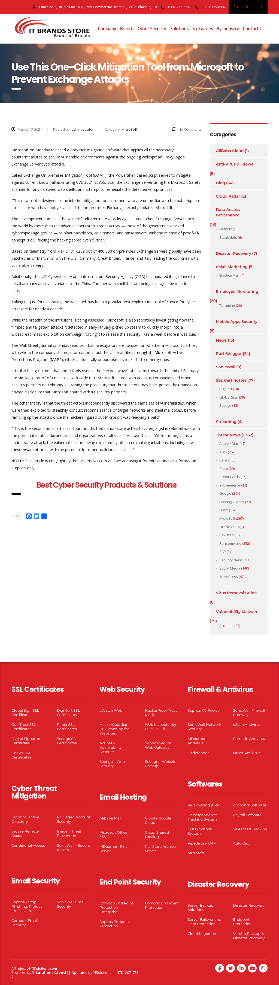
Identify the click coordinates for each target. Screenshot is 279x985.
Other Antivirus (246, 753)
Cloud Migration (202, 933)
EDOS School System (199, 831)
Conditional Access (28, 845)
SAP (222, 551)
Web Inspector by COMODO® (160, 726)
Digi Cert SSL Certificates (68, 712)
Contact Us (254, 29)
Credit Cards (229, 476)
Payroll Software (247, 815)
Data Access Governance (228, 212)
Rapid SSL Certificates (67, 726)
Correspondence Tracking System (202, 817)
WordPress (228, 576)
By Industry (228, 29)
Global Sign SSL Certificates (25, 712)
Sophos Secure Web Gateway (158, 745)
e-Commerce (229, 485)
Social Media (229, 568)
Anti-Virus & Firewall (236, 164)
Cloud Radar (228, 196)
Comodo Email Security (24, 922)
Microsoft (196, 853)
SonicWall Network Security (204, 726)
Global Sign (228, 397)
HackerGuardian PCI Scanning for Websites (114, 728)
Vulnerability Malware (237, 611)
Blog (220, 183)
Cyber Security (152, 29)
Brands (127, 29)
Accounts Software (249, 805)
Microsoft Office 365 (113, 834)
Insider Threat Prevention (69, 833)
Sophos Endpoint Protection (114, 923)
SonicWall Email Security (71, 904)
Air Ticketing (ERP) (204, 805)
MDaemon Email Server (114, 848)
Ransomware (230, 543)
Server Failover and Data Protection (205, 921)
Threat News (228, 435)
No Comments (187, 129)
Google (225, 493)
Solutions (179, 29)
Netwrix (225, 229)
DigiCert (225, 388)
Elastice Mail (229, 275)
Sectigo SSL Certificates (67, 740)
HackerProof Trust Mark (161, 712)
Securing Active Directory (25, 819)
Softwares (202, 29)
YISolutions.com (44, 968)
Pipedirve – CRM (202, 843)
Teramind (227, 305)
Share (16, 516)
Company (107, 29)
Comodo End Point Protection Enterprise (116, 907)
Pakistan (226, 535)
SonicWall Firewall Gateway (249, 712)
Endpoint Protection (242, 921)
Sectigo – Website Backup (160, 763)
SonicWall (225, 367)
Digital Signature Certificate (26, 740)
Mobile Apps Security (236, 321)
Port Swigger (229, 353)
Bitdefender (198, 753)
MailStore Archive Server (160, 848)
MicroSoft (227, 518)
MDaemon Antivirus (197, 740)
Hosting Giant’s (231, 501)
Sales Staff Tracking (250, 829)
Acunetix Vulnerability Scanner (110, 747)
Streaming (226, 421)
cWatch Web (110, 710)
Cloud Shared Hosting (157, 834)
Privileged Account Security (73, 819)
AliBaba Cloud (230, 150)
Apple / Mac (229, 443)
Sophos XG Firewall (205, 710)
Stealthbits (228, 237)
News (221, 340)
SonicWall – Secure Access (73, 847)
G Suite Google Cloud (158, 820)
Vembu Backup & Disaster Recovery (248, 935)
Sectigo (225, 405)
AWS (223, 451)
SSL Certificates (231, 380)
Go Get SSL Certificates (21, 755)
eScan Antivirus (246, 724)
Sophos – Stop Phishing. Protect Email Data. (26, 906)
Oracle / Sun (229, 526)
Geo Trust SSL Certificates (23, 726)
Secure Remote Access (25, 833)
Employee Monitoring (237, 291)
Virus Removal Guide (236, 593)
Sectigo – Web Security (112, 763)
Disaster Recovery (233, 253)
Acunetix (226, 625)
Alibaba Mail (110, 818)
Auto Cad (241, 843)
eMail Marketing (232, 266)
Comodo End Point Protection (162, 905)
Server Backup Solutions (200, 907)
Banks (224, 460)
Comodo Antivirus (249, 738)
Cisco (223, 468)
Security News (231, 560)
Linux (223, 509)
